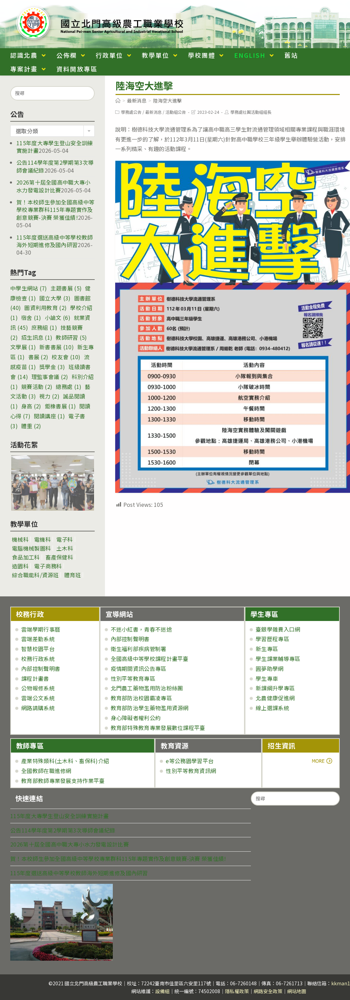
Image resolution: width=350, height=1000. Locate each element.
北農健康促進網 (275, 698)
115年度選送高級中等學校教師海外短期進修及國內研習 (54, 241)
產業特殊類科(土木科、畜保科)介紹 (65, 761)
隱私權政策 (237, 991)
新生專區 (267, 649)
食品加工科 (26, 557)
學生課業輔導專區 (278, 658)
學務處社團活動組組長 (250, 112)
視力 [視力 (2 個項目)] (49, 396)
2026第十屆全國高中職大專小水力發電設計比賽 (53, 186)
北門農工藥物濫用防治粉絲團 (147, 688)
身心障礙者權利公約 (136, 718)
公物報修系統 (38, 688)
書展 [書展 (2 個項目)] (38, 357)
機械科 (20, 539)
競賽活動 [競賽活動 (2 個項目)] (36, 386)
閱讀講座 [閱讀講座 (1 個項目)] (49, 416)
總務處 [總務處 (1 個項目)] (68, 386)
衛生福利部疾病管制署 (138, 649)
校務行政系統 (38, 658)
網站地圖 (296, 991)
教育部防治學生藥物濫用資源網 (150, 708)
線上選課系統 (272, 708)
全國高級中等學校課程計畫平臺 (150, 658)
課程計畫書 (35, 678)
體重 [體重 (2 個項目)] (31, 426)
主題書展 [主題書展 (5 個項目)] (66, 288)
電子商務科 (48, 566)
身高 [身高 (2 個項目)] (31, 406)
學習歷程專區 (272, 639)
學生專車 (267, 678)
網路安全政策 (268, 991)
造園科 (20, 566)
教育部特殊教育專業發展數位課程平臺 (158, 728)
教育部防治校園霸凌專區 (141, 698)
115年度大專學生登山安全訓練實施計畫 (59, 816)
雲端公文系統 (38, 698)
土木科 (64, 548)
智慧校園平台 (38, 649)
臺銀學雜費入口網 (278, 629)
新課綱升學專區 (275, 688)
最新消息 (153, 112)
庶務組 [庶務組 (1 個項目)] (44, 327)
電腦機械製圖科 (31, 548)
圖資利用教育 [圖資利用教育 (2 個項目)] (45, 307)
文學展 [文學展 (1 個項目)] (23, 347)
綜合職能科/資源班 (35, 575)
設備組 (162, 991)
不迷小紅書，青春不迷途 (141, 629)
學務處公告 (131, 112)
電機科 (42, 539)
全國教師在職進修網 (46, 771)
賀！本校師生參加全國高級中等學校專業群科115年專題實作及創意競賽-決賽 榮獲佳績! (55, 209)
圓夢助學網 (270, 668)
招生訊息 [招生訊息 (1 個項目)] (36, 337)
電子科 (64, 539)
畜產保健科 (59, 557)
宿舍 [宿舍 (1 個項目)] (31, 317)
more (287, 761)
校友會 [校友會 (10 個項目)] (66, 357)
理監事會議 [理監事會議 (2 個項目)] (49, 377)
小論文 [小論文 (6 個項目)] (57, 317)
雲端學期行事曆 (40, 629)
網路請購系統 (38, 708)
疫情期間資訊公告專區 (138, 668)
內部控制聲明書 (40, 668)
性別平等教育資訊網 (191, 771)
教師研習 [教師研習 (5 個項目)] (71, 337)
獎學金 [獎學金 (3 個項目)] (52, 367)
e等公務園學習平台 (190, 761)
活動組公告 (175, 112)
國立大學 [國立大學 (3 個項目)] (54, 298)
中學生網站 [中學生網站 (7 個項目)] (28, 288)
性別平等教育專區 (133, 678)
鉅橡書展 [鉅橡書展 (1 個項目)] (60, 406)
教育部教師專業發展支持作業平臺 (63, 780)
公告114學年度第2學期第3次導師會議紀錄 (62, 830)
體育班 (72, 575)
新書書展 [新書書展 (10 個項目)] (56, 347)
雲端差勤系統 (38, 639)
